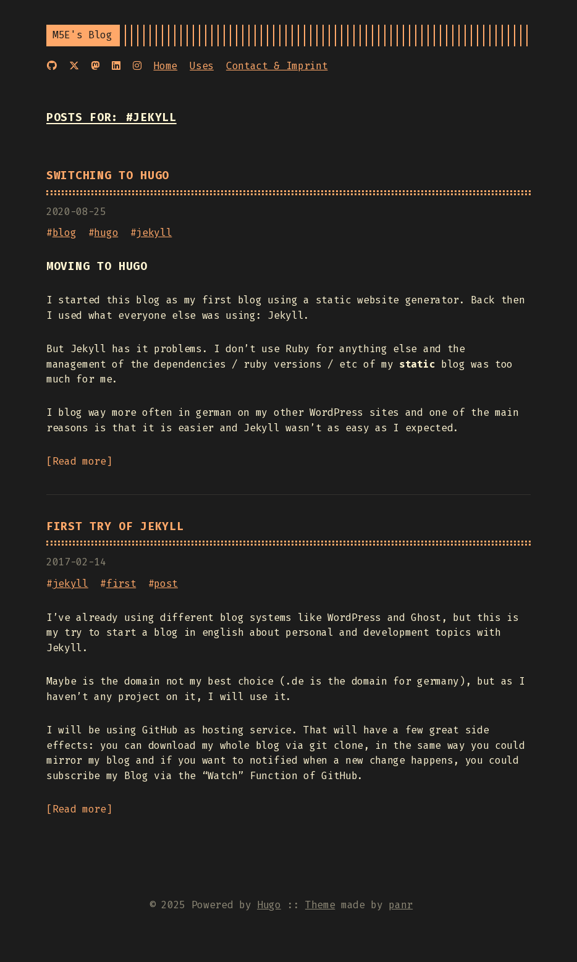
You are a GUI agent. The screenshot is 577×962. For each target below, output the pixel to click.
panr (401, 904)
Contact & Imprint (277, 65)
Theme (320, 904)
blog (65, 232)
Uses (202, 65)
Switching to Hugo (107, 176)
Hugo (269, 904)
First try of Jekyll (114, 527)
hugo (106, 232)
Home (165, 65)
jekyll (154, 232)
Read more (79, 461)
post (166, 583)
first (121, 583)
